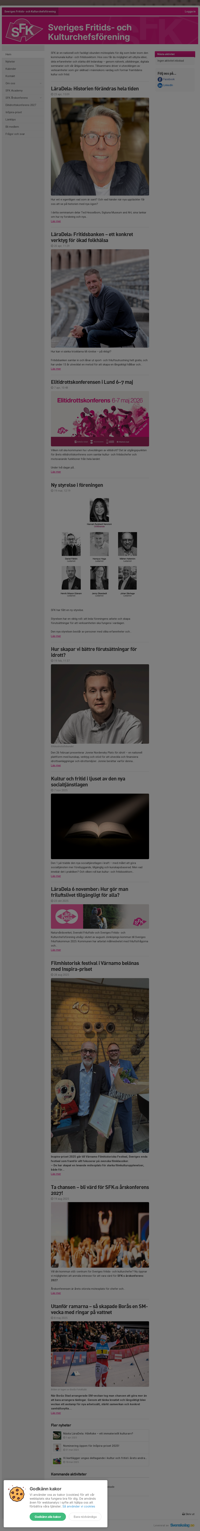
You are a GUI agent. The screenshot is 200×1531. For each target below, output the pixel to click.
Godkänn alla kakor (48, 1517)
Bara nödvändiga (85, 1517)
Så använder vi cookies (78, 1506)
